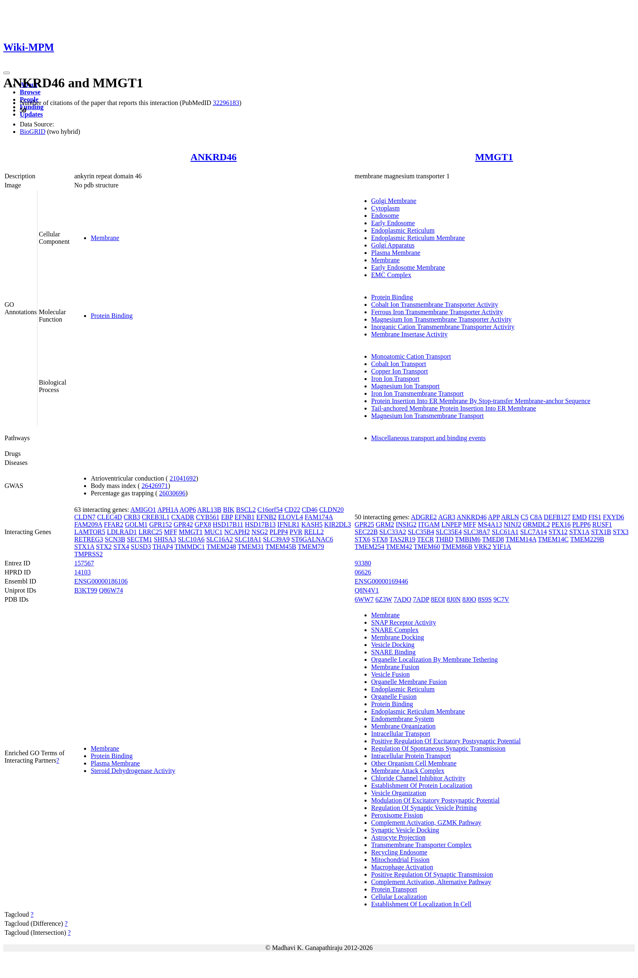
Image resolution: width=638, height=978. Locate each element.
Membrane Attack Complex (407, 770)
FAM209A (88, 524)
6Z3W (383, 599)
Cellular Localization (399, 896)
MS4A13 (490, 524)
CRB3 (132, 517)
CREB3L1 (156, 517)
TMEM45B (281, 546)
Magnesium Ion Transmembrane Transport (427, 415)
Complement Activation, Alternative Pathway (431, 881)
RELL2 (314, 531)
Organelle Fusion (393, 696)
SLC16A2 (219, 539)
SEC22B (366, 531)
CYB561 (208, 517)
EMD (579, 517)
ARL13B (209, 509)
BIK (229, 509)
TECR (425, 539)
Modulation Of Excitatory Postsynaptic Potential (435, 800)
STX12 (558, 531)
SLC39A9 (276, 539)
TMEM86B (457, 546)
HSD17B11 (228, 524)
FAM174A (319, 517)
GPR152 (160, 524)
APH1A (167, 509)
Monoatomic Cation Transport (411, 356)
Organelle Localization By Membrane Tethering (434, 659)
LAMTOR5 (89, 531)
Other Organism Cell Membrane (413, 763)
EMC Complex (391, 274)
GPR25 (364, 524)
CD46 (310, 509)
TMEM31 (251, 546)
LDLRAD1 (122, 531)
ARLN (510, 517)
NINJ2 (512, 524)
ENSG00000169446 (381, 581)
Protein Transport (394, 889)
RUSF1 (602, 524)
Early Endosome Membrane (408, 267)
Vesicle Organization (398, 792)
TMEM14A (520, 539)
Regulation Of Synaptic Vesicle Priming (424, 807)
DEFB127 (557, 517)
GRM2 (385, 524)
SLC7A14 (533, 531)
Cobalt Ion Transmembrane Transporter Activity (434, 304)
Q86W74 (111, 590)
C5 (524, 517)
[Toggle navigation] (6, 73)
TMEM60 (427, 546)
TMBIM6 (467, 539)
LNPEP (451, 524)
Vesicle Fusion (390, 674)
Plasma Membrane (396, 252)
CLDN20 (331, 509)
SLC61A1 (505, 531)
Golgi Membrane (393, 200)
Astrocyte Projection (398, 837)
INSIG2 (406, 524)
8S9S (485, 599)
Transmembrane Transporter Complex (421, 844)
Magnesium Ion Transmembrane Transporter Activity (441, 319)
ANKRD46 (214, 157)
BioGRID (32, 131)
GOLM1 (136, 524)
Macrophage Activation (402, 867)
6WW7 (364, 599)
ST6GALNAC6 (312, 539)
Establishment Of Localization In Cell (421, 904)
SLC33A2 (392, 531)
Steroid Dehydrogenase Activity (133, 770)
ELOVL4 (290, 517)
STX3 (621, 531)
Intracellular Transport (400, 733)
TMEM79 (311, 546)
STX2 (104, 546)
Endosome (385, 215)
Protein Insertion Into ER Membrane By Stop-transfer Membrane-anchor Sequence (480, 400)
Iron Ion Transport (395, 378)
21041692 (183, 478)
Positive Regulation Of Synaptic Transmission (432, 874)
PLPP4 (279, 531)
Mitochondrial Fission (400, 859)
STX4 (121, 546)
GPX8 (203, 524)
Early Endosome (393, 222)
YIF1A (502, 546)
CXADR (182, 517)
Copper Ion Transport (399, 371)
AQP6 (188, 509)
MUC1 (213, 531)
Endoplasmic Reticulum (403, 230)
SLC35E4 (449, 531)
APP (494, 517)
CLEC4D (109, 517)
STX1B (601, 531)
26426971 (155, 485)
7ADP (421, 599)
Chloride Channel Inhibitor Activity (418, 778)
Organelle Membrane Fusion (409, 681)
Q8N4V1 (367, 590)
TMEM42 (399, 546)
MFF (170, 531)
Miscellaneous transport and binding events (428, 437)
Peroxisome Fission (397, 815)
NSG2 (260, 531)
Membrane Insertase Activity (409, 334)
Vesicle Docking (392, 644)
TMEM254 (369, 546)
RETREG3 (88, 539)
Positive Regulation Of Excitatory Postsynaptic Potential (446, 741)
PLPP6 (581, 524)
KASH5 (312, 524)
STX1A (84, 546)
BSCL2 (246, 509)
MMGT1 (494, 157)
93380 (363, 563)
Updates (31, 114)
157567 (84, 563)
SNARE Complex (394, 629)
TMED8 (493, 539)
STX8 (380, 539)
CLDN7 (85, 517)
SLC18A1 (248, 539)
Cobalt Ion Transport (398, 363)
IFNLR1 (288, 524)
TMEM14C (553, 539)
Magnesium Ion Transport (405, 386)
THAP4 (162, 546)
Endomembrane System (402, 718)
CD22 (292, 509)
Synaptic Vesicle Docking (405, 829)
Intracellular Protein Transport (411, 755)
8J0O (469, 599)
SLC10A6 (191, 539)
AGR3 (447, 517)
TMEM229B (587, 539)
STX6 (362, 539)
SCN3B (115, 539)
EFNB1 (244, 517)
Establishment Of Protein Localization (421, 785)
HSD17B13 (260, 524)
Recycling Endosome (399, 852)
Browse (30, 92)
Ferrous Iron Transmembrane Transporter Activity (437, 311)
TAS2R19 (402, 539)
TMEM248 (221, 546)
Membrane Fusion (395, 666)
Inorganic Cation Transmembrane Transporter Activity (442, 326)
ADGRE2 (424, 517)
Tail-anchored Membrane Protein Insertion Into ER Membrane (453, 408)
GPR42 (183, 524)
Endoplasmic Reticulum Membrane (418, 237)
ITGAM (428, 524)
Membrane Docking (397, 637)
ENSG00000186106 (101, 581)
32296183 (226, 102)
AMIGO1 (143, 509)
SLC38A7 (476, 531)
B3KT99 (85, 590)
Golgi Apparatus (392, 245)
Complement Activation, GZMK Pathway (426, 822)
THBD (444, 539)
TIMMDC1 (190, 546)
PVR (296, 531)
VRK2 (482, 546)
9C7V (501, 599)
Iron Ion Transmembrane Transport (417, 393)
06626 (363, 572)
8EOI (438, 599)
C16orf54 (270, 509)
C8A (536, 517)
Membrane (105, 237)
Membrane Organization (403, 726)
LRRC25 (150, 531)
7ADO (402, 599)
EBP (227, 517)
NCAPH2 (237, 531)
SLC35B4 (421, 531)
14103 (82, 572)
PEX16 (561, 524)
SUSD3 (141, 546)
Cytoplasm (385, 208)
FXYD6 (613, 517)
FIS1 (595, 517)
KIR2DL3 (337, 524)
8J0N (454, 599)
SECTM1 (139, 539)
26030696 (172, 493)
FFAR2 (113, 524)
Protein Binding (112, 315)
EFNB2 (266, 517)
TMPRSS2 (88, 554)
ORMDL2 (536, 524)
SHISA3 (165, 539)
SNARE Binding (393, 652)
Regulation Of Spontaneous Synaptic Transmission (438, 748)
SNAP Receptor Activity (403, 622)
